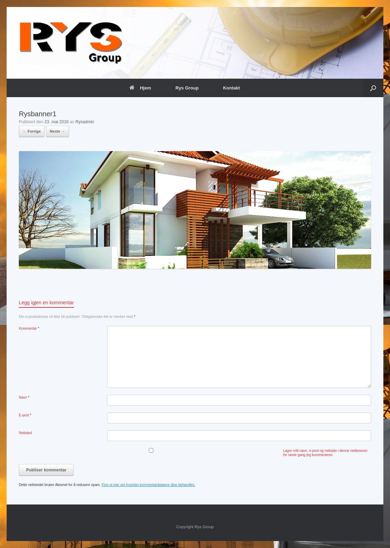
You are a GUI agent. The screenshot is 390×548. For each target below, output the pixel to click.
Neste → (57, 131)
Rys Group (186, 88)
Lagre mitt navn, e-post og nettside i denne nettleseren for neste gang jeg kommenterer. (325, 453)
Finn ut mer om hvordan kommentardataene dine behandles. (148, 485)
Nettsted (25, 433)
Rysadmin (84, 121)
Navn (24, 397)
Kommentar (29, 328)
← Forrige (32, 131)
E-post (25, 415)
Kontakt (231, 88)
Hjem (140, 88)
